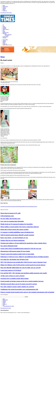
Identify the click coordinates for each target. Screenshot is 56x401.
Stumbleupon (19, 206)
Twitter (5, 206)
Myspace (35, 206)
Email (8, 206)
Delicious (10, 206)
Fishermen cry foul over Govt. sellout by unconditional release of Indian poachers (24, 256)
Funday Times (5, 36)
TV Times (7, 35)
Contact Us (5, 10)
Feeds (4, 9)
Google (15, 206)
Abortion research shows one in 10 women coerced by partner (18, 284)
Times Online (9, 12)
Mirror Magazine (8, 34)
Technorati (26, 206)
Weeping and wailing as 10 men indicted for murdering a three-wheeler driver (23, 243)
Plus (3, 30)
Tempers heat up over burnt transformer (12, 240)
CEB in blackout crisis (7, 216)
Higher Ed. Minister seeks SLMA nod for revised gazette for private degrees (22, 265)
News (4, 26)
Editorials (4, 12)
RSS (3, 305)
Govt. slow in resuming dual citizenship (12, 221)
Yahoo (29, 206)
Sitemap (4, 8)
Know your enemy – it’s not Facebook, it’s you (14, 237)
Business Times (6, 32)
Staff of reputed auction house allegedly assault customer (17, 235)
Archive (4, 7)
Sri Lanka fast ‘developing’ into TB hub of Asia (14, 259)
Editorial (4, 28)
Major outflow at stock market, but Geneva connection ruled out (19, 226)
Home (4, 5)
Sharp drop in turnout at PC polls (10, 213)
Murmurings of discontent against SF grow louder (15, 251)
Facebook (2, 206)
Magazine (4, 33)
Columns (4, 27)
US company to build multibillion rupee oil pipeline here (17, 232)
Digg (13, 206)
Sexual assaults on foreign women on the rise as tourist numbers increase (22, 281)
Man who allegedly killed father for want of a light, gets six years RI (20, 267)
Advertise (4, 37)
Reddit (23, 206)
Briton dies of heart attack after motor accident (14, 229)
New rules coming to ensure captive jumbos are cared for (17, 286)
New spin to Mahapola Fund (8, 246)
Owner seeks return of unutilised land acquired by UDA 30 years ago (20, 248)
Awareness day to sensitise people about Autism (14, 278)
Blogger (32, 206)
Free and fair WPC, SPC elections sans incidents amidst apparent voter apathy (23, 273)
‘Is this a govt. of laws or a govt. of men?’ (12, 275)
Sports (4, 31)
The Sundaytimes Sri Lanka (8, 306)
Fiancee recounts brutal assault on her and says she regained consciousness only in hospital (27, 292)
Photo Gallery (5, 6)
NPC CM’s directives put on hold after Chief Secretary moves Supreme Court (23, 262)
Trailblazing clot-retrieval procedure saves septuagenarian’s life (19, 289)
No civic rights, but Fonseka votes (10, 218)
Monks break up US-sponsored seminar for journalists (16, 224)
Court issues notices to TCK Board (10, 270)
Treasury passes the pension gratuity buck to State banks (17, 254)
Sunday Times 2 (6, 29)
